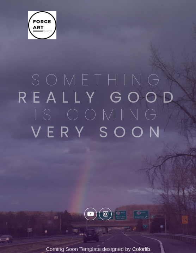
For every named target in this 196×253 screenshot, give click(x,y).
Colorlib (141, 249)
